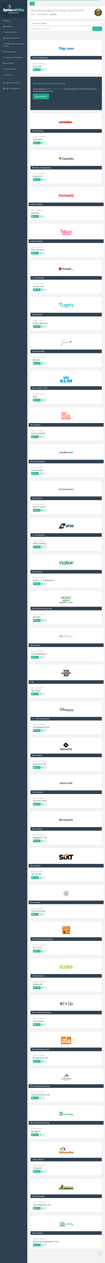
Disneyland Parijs (41, 727)
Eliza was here (38, 249)
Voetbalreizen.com (42, 1204)
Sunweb (35, 213)
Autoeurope (37, 470)
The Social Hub (38, 911)
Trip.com (37, 66)
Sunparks (37, 1168)
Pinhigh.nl (36, 1131)
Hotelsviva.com (40, 1057)
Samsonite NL (39, 764)
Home (32, 14)
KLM (35, 396)
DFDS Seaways (40, 543)
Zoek (97, 29)
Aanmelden (41, 96)
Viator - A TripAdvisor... (44, 580)
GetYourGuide (38, 433)
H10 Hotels (38, 1021)
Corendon (38, 139)
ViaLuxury (36, 690)
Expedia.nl (38, 176)
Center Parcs (39, 506)
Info (44, 70)
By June (36, 359)
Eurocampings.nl (39, 653)
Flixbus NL (38, 984)
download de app (56, 89)
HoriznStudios (40, 800)
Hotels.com (38, 286)
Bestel (37, 70)
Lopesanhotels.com (40, 1094)
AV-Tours (37, 947)
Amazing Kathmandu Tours (46, 1241)
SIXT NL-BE (36, 874)
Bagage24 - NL (40, 837)
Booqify (36, 617)
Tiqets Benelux (40, 323)
